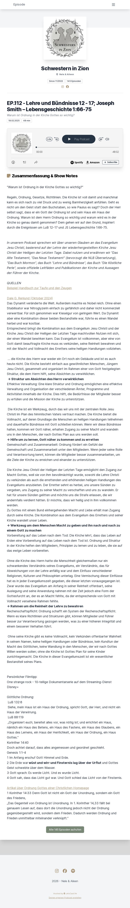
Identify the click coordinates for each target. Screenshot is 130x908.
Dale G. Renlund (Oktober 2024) (30, 298)
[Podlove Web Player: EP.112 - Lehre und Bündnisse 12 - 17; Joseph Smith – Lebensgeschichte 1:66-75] (65, 147)
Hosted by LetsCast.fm (65, 893)
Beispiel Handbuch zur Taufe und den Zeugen (39, 288)
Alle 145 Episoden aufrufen (65, 829)
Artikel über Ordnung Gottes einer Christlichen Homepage (48, 788)
